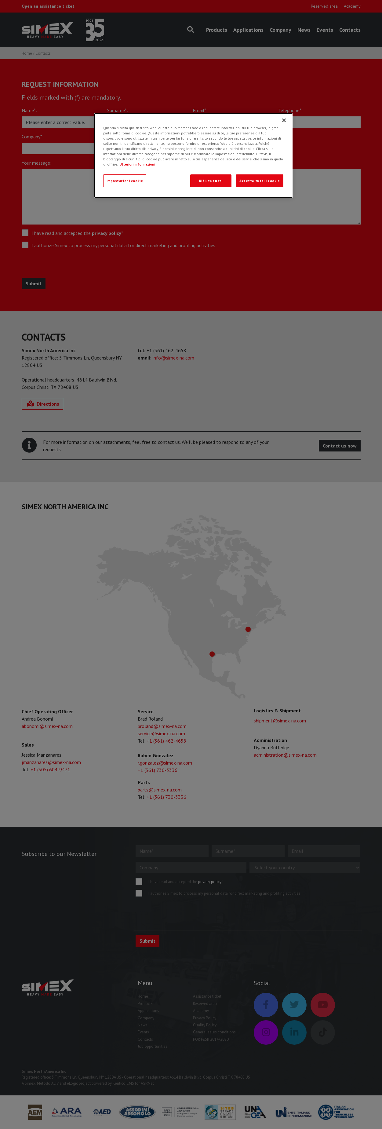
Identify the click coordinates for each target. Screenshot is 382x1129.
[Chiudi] (284, 120)
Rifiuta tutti (210, 180)
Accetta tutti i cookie (259, 180)
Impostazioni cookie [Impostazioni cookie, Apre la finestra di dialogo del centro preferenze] (125, 180)
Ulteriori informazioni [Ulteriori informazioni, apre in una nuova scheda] (137, 164)
